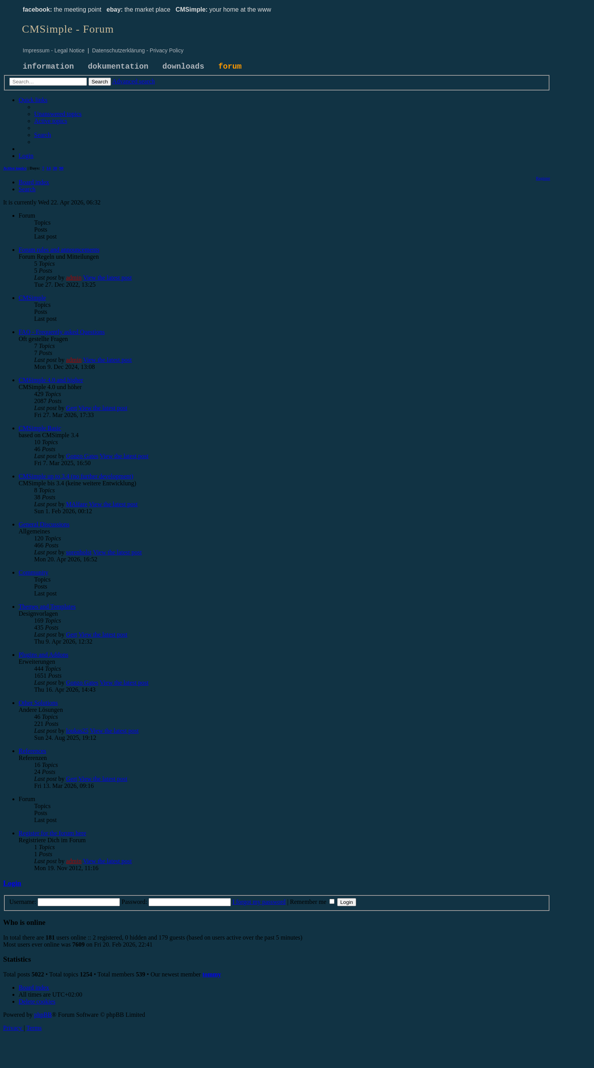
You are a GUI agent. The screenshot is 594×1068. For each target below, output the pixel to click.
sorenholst (79, 552)
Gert (71, 408)
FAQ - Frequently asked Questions (62, 332)
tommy (212, 974)
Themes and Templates (47, 606)
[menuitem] (57, 114)
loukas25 (77, 730)
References (32, 751)
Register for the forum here (52, 833)
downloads (183, 66)
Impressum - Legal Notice (54, 50)
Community (33, 572)
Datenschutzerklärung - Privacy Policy (138, 50)
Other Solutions (38, 702)
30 (55, 168)
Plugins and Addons (43, 654)
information (48, 66)
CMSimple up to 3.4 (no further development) (76, 476)
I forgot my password (259, 901)
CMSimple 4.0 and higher (51, 380)
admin (73, 277)
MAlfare (76, 504)
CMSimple (32, 297)
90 (61, 168)
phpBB (43, 1014)
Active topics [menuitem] (14, 168)
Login (12, 883)
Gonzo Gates (82, 456)
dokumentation (118, 66)
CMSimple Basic (40, 428)
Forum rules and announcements (59, 249)
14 (49, 168)
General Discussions (44, 524)
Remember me (312, 901)
